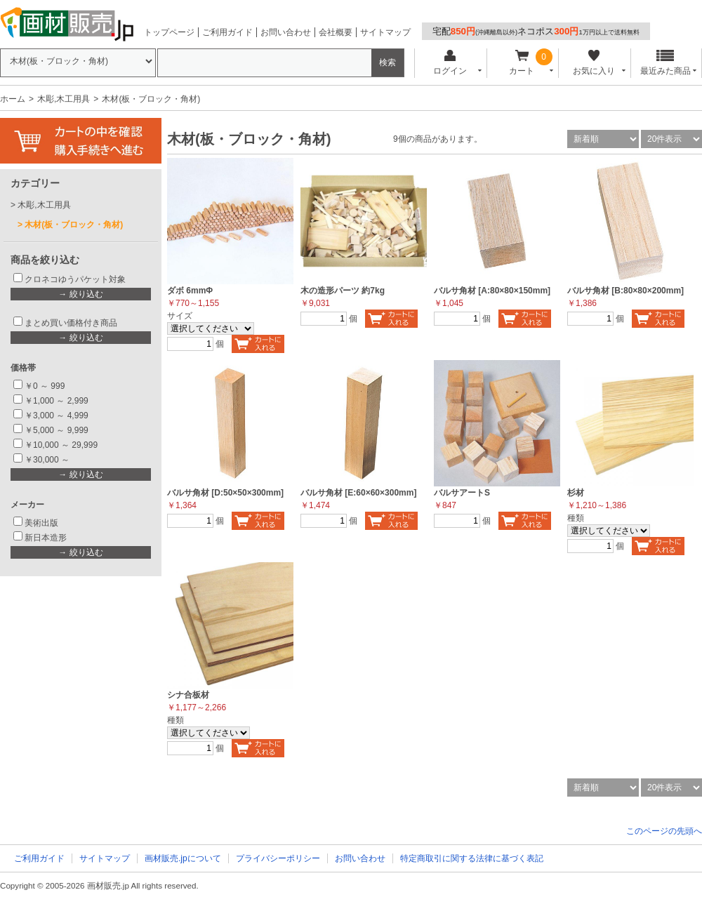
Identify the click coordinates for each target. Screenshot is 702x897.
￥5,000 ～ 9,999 (56, 430)
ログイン (449, 63)
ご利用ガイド (227, 32)
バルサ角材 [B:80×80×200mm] (625, 290)
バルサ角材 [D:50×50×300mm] (225, 493)
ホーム (12, 99)
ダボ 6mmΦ (190, 290)
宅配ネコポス (536, 31)
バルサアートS (462, 493)
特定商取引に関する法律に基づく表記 (471, 858)
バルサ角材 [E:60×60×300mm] (358, 493)
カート (522, 63)
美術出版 (41, 523)
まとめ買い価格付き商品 (71, 323)
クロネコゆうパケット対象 (75, 279)
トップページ (169, 32)
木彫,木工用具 (63, 99)
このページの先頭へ (664, 831)
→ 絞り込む (80, 294)
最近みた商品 (665, 63)
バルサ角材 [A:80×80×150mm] (492, 290)
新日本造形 (46, 538)
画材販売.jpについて (183, 858)
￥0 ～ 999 (45, 386)
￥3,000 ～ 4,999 (56, 415)
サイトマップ (385, 32)
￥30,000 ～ (48, 460)
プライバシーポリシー (278, 858)
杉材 (575, 493)
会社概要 (335, 32)
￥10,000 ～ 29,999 (61, 445)
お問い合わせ (285, 32)
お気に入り (593, 63)
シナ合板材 (188, 695)
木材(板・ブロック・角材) (74, 225)
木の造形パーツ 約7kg (342, 290)
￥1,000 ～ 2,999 (56, 401)
